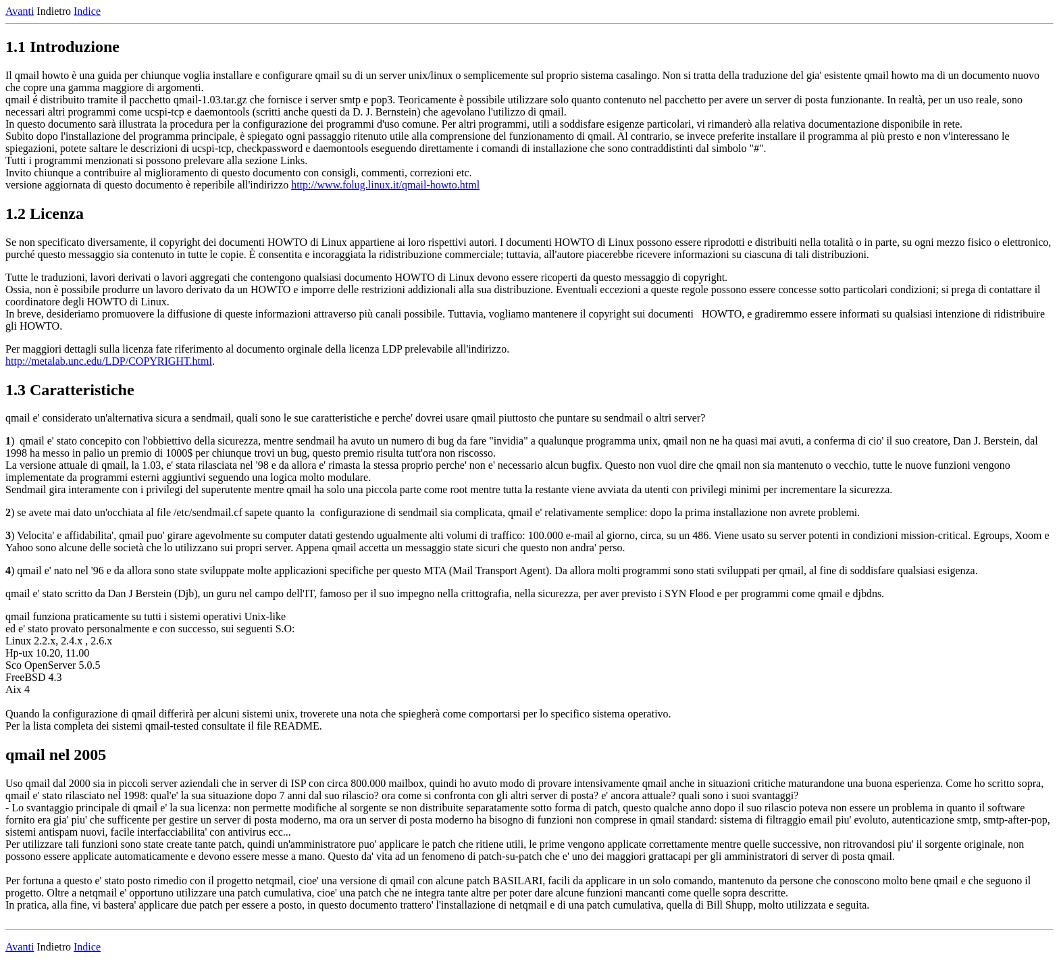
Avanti (19, 11)
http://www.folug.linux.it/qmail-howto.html (385, 185)
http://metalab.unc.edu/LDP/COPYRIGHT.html (108, 361)
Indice (87, 11)
